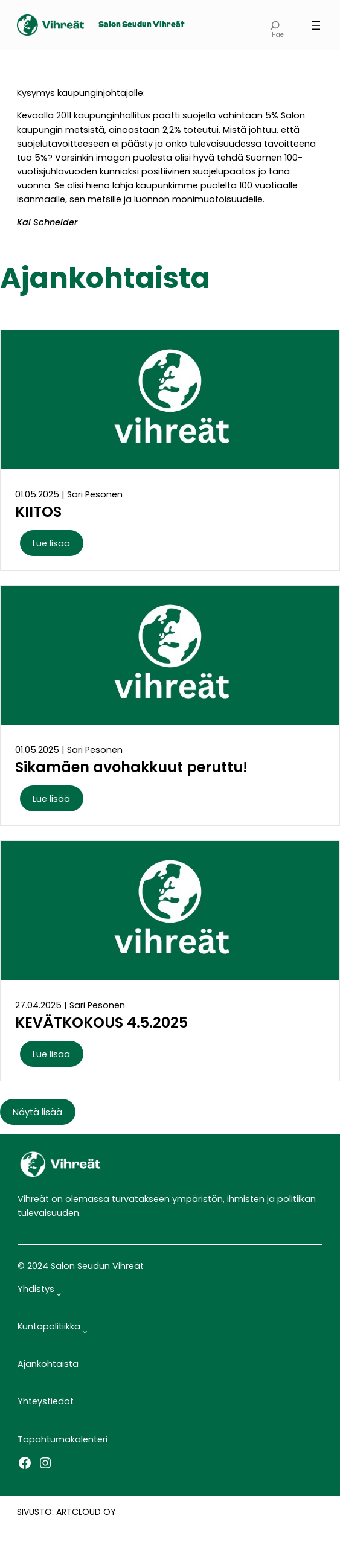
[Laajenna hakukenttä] (275, 25)
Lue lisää (51, 543)
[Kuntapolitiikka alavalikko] (85, 1331)
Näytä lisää (37, 1112)
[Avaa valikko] (316, 25)
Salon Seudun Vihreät (141, 25)
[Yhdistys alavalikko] (59, 1294)
